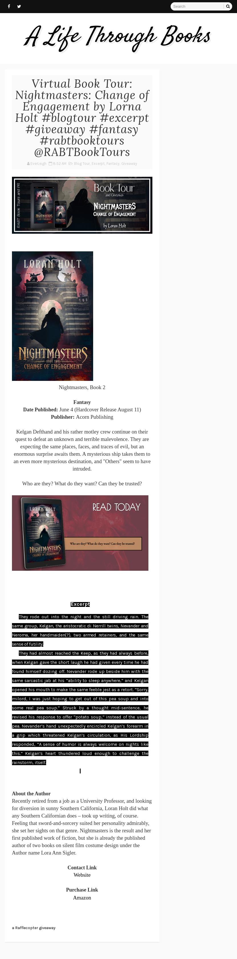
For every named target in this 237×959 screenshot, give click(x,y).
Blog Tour (82, 163)
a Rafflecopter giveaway (34, 927)
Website (82, 875)
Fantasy (113, 163)
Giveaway (129, 163)
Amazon (82, 898)
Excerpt (98, 163)
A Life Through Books (118, 36)
